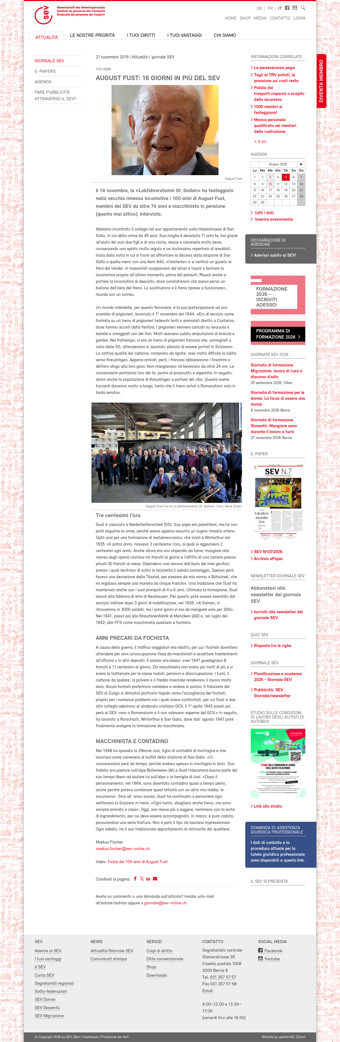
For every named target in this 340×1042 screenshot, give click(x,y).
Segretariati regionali (54, 983)
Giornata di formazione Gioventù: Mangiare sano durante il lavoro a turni (274, 426)
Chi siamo (225, 35)
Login (299, 18)
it (280, 9)
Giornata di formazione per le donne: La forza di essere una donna (278, 399)
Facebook (273, 951)
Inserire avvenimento (273, 219)
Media (260, 18)
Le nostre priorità (92, 35)
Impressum (90, 1037)
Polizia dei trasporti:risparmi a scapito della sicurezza (279, 94)
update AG (286, 1037)
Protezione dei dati (115, 1037)
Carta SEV (44, 975)
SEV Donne (45, 999)
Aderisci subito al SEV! (275, 255)
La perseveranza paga (274, 68)
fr (270, 9)
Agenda (43, 82)
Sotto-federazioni (51, 991)
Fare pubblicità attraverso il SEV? (55, 95)
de (259, 9)
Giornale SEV (49, 61)
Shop (245, 18)
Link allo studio (268, 806)
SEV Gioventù (47, 1007)
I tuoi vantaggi (184, 35)
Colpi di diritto (159, 951)
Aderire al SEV (48, 951)
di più (261, 142)
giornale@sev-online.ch (165, 903)
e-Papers (45, 71)
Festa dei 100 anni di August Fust (138, 862)
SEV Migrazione (49, 1016)
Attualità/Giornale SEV (112, 951)
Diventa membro (321, 81)
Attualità (46, 38)
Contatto (280, 18)
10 (270, 184)
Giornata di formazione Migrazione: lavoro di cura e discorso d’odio (276, 371)
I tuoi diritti (141, 35)
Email (207, 991)
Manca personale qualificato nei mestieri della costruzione (275, 126)
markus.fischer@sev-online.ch (123, 849)
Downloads (156, 975)
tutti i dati (264, 213)
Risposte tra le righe (272, 646)
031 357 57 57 (223, 977)
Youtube (272, 959)
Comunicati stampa (109, 959)
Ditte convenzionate (164, 959)
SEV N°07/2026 (268, 552)
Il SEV (40, 967)
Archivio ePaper (268, 559)
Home (231, 18)
